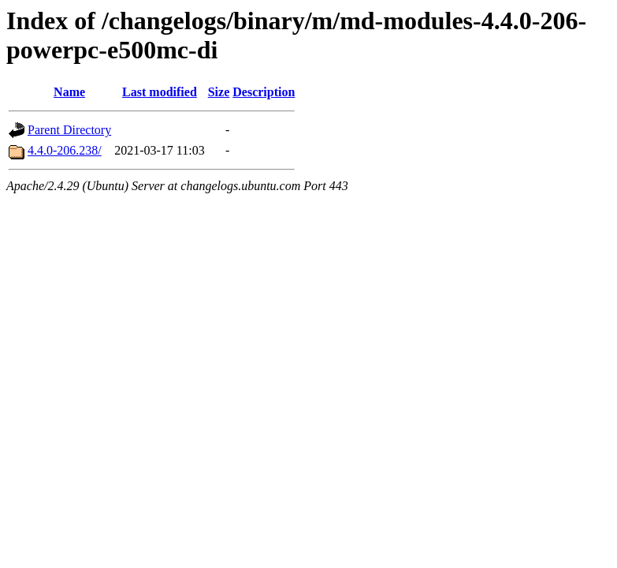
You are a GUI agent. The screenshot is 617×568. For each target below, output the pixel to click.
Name (69, 92)
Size (219, 92)
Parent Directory (69, 129)
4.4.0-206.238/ (65, 150)
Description (263, 92)
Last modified (159, 92)
